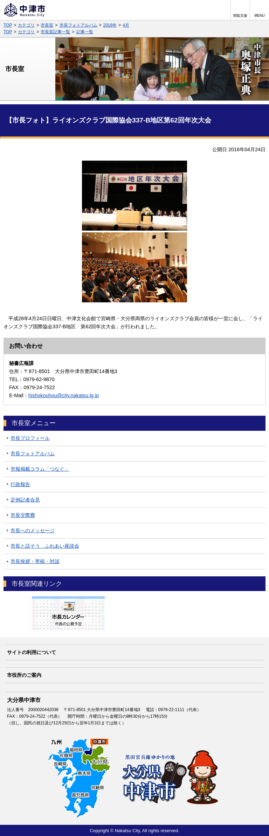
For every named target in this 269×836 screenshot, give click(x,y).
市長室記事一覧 (55, 31)
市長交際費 (23, 515)
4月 (126, 25)
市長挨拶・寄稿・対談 (35, 561)
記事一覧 (84, 31)
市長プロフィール (30, 438)
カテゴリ (26, 25)
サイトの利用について (31, 652)
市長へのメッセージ (33, 530)
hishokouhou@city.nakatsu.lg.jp (63, 395)
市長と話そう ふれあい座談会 (45, 546)
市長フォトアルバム (78, 25)
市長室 (47, 25)
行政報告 (20, 484)
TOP (8, 25)
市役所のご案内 (24, 675)
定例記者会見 (25, 500)
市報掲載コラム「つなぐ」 (40, 469)
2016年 (110, 25)
